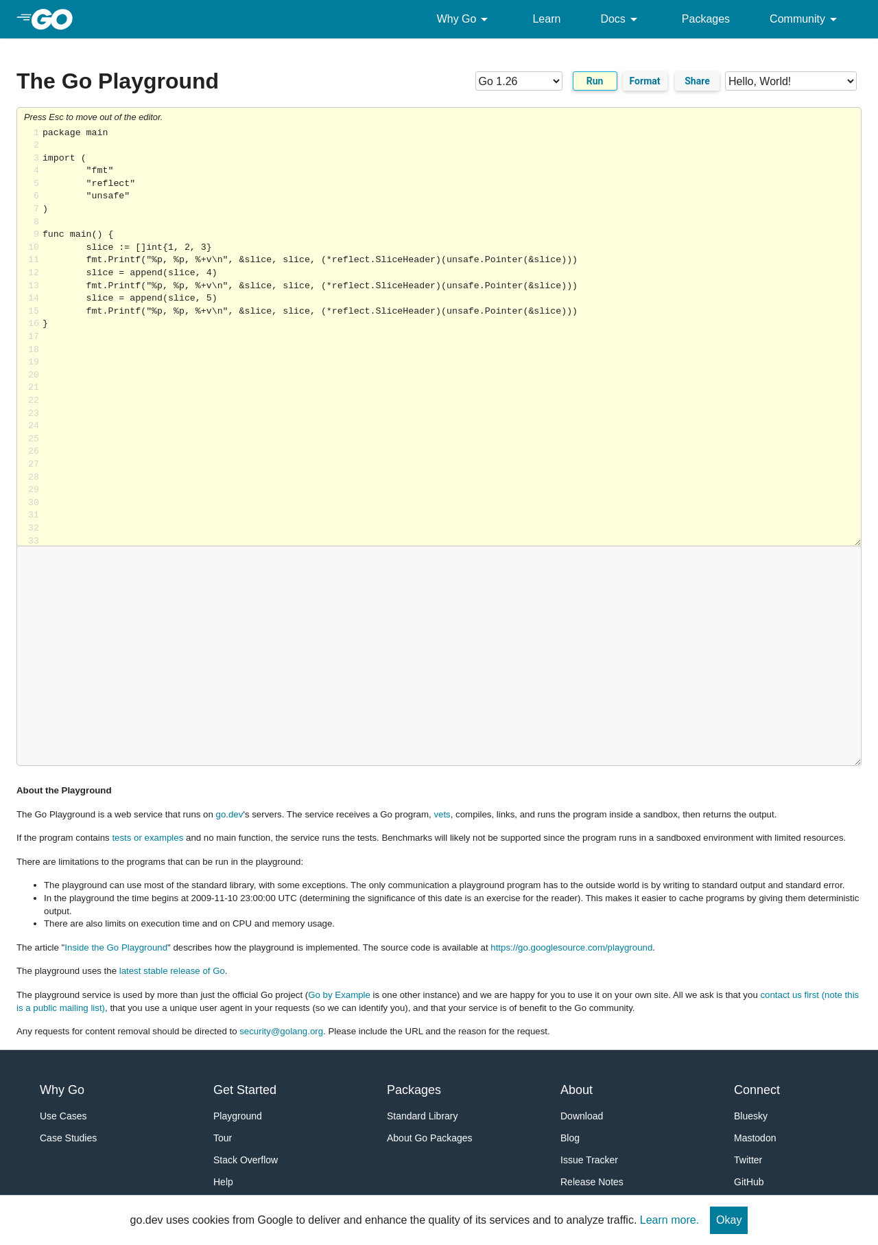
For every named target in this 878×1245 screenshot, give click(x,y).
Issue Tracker (589, 1159)
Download (581, 1115)
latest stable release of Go (172, 971)
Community (806, 19)
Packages (706, 19)
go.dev (230, 814)
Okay (728, 1220)
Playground (237, 1115)
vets (442, 814)
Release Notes (592, 1181)
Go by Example (339, 995)
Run (595, 80)
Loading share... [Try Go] (452, 336)
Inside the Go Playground (115, 947)
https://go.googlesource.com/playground (571, 947)
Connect (757, 1090)
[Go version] (518, 81)
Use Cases (63, 1115)
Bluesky (751, 1115)
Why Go (465, 19)
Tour (222, 1137)
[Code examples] (791, 81)
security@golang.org (281, 1031)
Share (697, 80)
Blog (570, 1137)
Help (223, 1181)
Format (645, 80)
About (576, 1090)
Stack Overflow (245, 1159)
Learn (546, 19)
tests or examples (147, 838)
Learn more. (669, 1220)
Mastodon (755, 1137)
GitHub (749, 1181)
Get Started (244, 1090)
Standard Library (422, 1115)
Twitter (748, 1159)
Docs (620, 19)
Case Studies (68, 1137)
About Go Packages (430, 1137)
